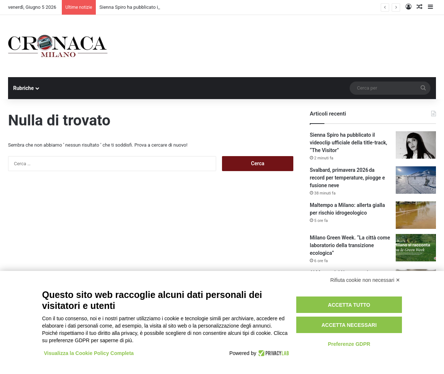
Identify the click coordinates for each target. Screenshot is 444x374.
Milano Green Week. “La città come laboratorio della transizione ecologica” (350, 245)
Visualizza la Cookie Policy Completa (89, 353)
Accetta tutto (349, 305)
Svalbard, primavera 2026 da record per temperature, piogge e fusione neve (347, 177)
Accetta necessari (349, 325)
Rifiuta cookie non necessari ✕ (365, 280)
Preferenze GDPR (349, 344)
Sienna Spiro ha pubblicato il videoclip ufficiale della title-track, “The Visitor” (348, 142)
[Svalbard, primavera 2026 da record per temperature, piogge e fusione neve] (416, 180)
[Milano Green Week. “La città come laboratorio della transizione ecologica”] (416, 247)
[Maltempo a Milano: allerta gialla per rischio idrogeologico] (416, 215)
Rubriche (23, 88)
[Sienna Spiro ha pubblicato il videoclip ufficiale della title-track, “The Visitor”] (416, 145)
